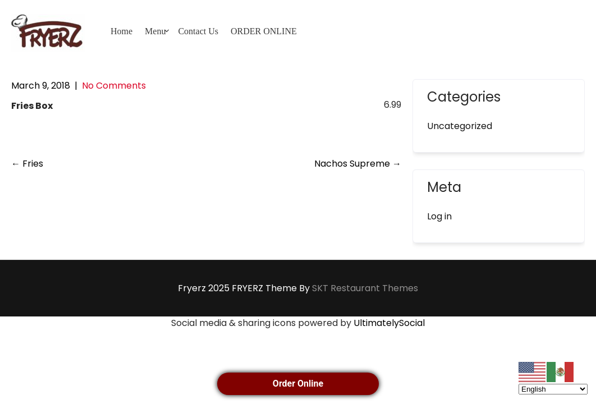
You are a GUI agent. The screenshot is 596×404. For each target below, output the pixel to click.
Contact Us (198, 31)
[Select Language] (553, 389)
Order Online (298, 383)
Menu (155, 31)
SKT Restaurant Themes (365, 288)
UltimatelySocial (389, 322)
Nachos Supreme (357, 163)
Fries (27, 163)
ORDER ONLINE (264, 31)
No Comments (114, 85)
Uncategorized (459, 126)
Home (121, 31)
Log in (439, 216)
